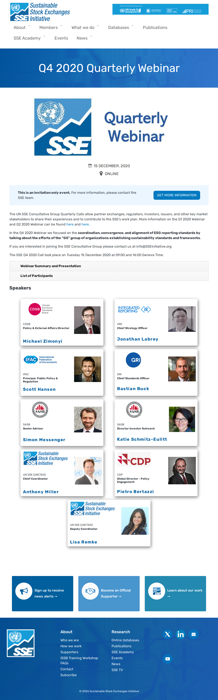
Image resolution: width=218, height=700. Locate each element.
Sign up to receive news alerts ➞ (49, 593)
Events (117, 658)
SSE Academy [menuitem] (28, 39)
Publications (121, 646)
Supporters (69, 652)
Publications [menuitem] (155, 27)
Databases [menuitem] (119, 29)
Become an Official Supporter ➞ (116, 593)
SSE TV (117, 670)
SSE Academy (123, 652)
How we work (71, 646)
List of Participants (32, 277)
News (116, 664)
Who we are (69, 640)
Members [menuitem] (49, 29)
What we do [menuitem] (84, 29)
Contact (66, 669)
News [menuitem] (83, 39)
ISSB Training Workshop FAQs (79, 660)
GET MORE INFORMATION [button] (176, 195)
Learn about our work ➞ (184, 593)
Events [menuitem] (61, 38)
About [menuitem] (20, 29)
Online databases (125, 640)
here (70, 224)
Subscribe (68, 675)
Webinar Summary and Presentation (46, 267)
